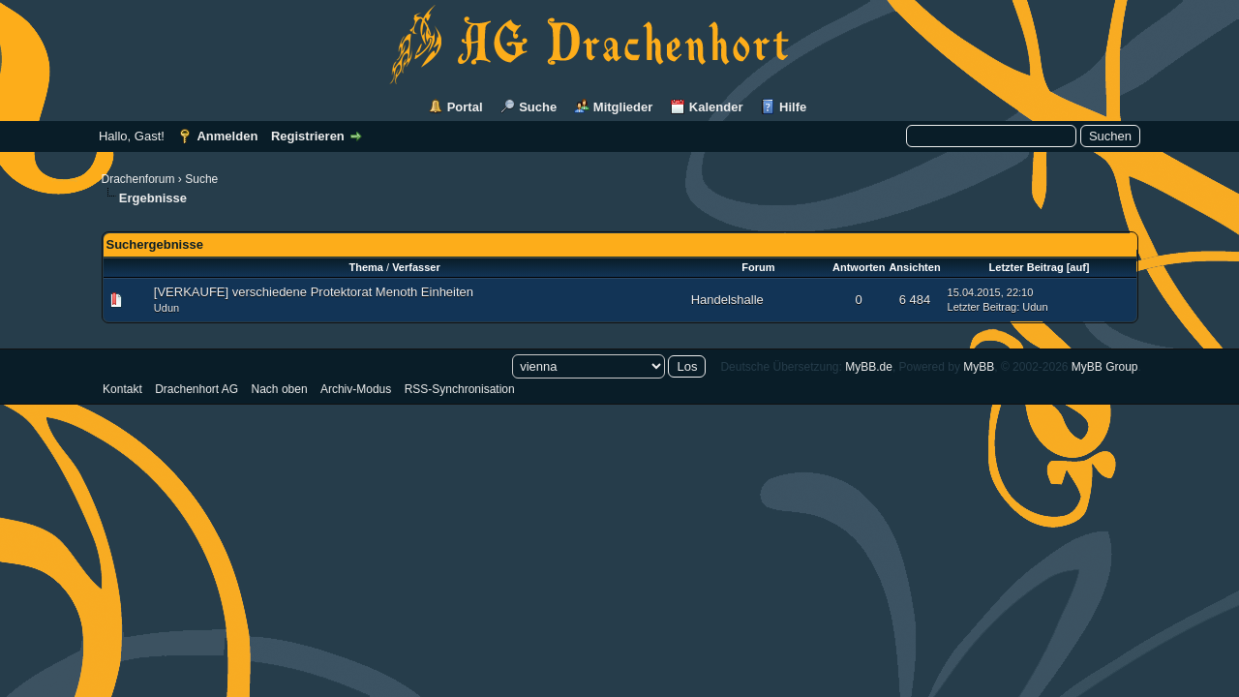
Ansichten (914, 267)
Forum (757, 267)
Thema (365, 267)
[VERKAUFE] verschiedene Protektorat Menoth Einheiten (313, 292)
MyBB (978, 367)
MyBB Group (1105, 367)
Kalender (716, 107)
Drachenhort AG (196, 389)
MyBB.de (868, 367)
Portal (465, 107)
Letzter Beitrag (1026, 267)
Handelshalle (727, 299)
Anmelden (226, 136)
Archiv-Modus (355, 389)
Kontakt (122, 389)
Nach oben (280, 389)
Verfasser (416, 267)
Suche (538, 107)
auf (1078, 267)
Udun (166, 308)
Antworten (858, 267)
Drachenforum (138, 179)
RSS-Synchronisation (460, 389)
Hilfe (792, 107)
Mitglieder (622, 107)
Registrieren (308, 136)
